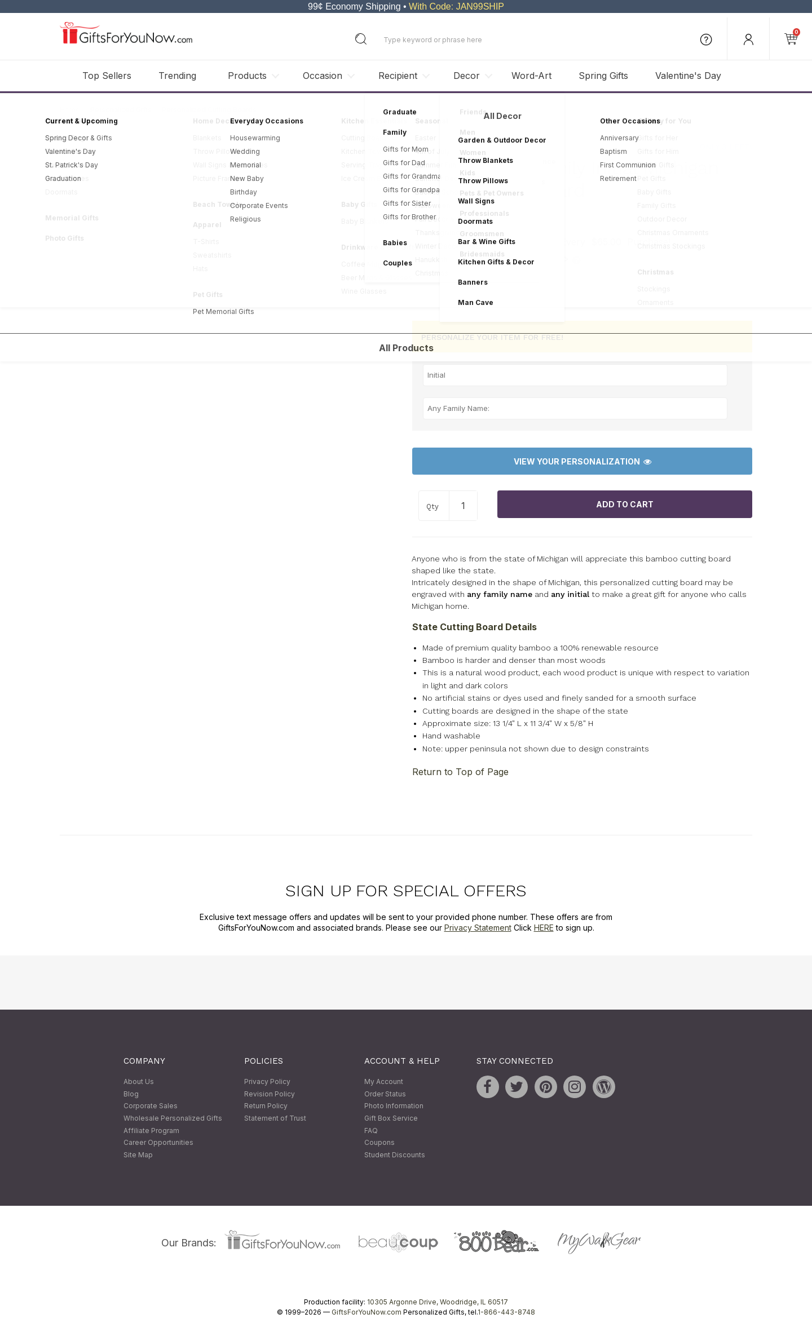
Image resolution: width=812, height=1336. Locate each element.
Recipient (397, 75)
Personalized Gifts (121, 109)
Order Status (385, 1094)
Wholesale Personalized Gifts (172, 1118)
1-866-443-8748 (506, 1312)
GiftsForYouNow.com (366, 1312)
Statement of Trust (275, 1118)
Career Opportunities (158, 1143)
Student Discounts (394, 1155)
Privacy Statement (477, 928)
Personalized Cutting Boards (209, 109)
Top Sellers (106, 75)
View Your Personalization (582, 461)
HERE (544, 928)
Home (70, 109)
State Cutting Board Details (474, 626)
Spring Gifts (603, 75)
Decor (466, 75)
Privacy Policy (267, 1082)
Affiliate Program (151, 1130)
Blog (131, 1094)
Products (247, 75)
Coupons (379, 1143)
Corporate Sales (150, 1106)
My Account (383, 1082)
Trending (177, 75)
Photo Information (393, 1106)
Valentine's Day (688, 75)
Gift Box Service (391, 1118)
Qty (432, 506)
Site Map (138, 1155)
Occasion (322, 75)
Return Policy (266, 1106)
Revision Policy (269, 1094)
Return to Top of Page (460, 771)
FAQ (371, 1130)
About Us (138, 1082)
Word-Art (531, 75)
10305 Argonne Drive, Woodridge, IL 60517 (437, 1302)
